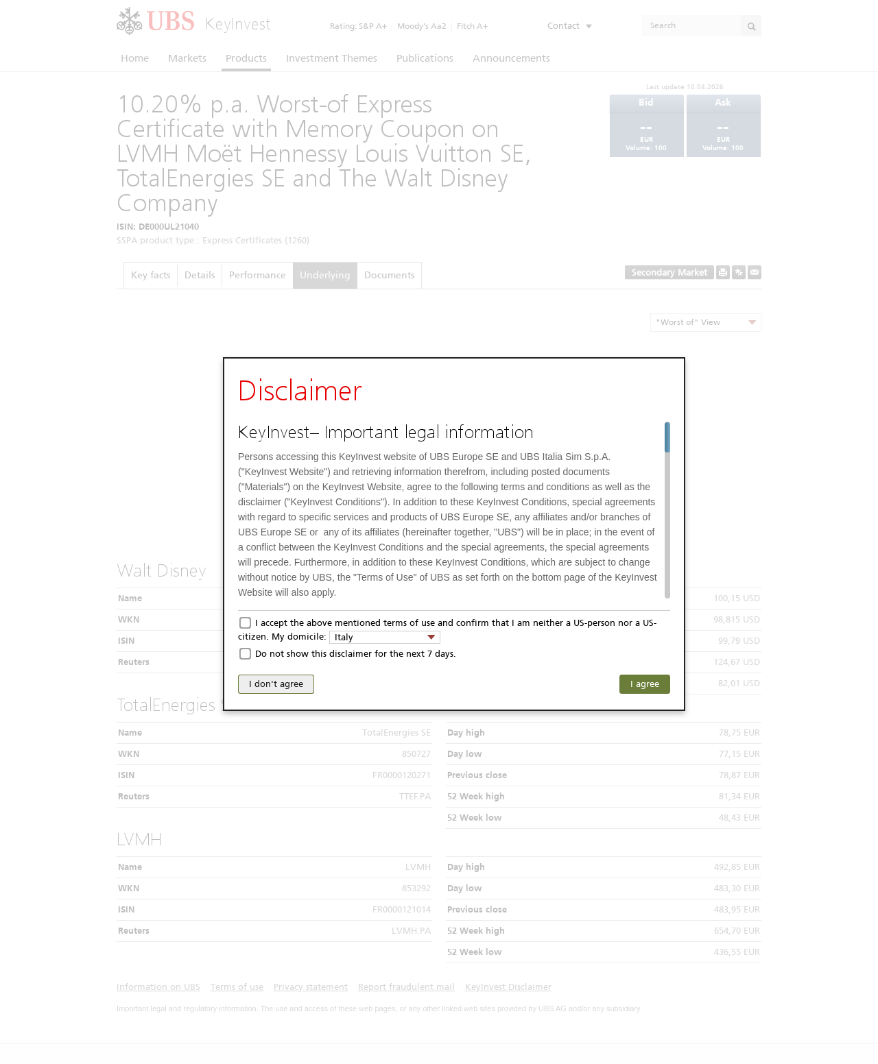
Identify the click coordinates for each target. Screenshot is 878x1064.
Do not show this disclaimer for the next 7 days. (355, 654)
